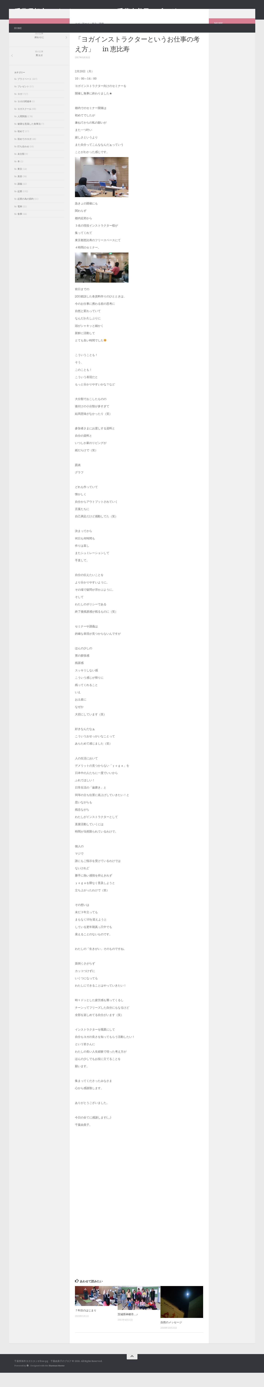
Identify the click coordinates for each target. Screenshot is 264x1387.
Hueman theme (56, 1380)
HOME (18, 28)
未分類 (20, 168)
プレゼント (23, 100)
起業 (19, 205)
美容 (19, 190)
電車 (19, 220)
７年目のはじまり (85, 1324)
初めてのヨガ (24, 153)
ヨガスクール (24, 123)
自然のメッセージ (171, 1336)
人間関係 (22, 130)
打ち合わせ (23, 160)
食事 (19, 228)
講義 (101, 38)
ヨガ (77, 38)
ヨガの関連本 (24, 115)
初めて (86, 38)
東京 (94, 38)
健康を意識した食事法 (29, 138)
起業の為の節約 (25, 213)
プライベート (24, 93)
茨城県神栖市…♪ (128, 1328)
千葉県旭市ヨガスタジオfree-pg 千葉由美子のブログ (95, 11)
